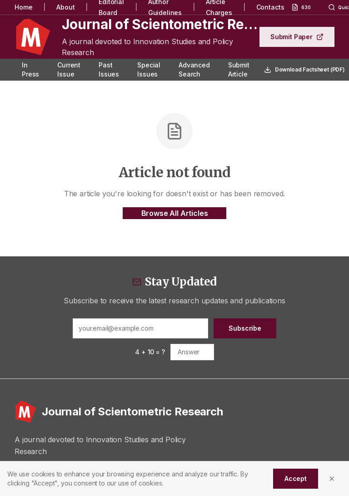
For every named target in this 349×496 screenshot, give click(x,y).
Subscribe (245, 328)
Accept (295, 478)
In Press (30, 69)
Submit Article (238, 69)
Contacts (270, 7)
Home (23, 7)
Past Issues (109, 69)
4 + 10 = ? (150, 352)
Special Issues (148, 69)
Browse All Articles (174, 213)
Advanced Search (194, 69)
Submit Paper (297, 37)
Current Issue (68, 69)
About (65, 7)
